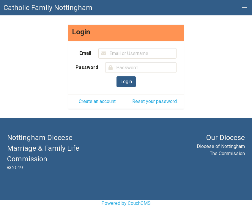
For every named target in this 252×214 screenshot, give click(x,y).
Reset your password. (155, 101)
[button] (244, 7)
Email (85, 53)
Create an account (97, 101)
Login (126, 81)
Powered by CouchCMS (126, 203)
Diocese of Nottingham (221, 146)
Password (86, 67)
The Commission (227, 153)
